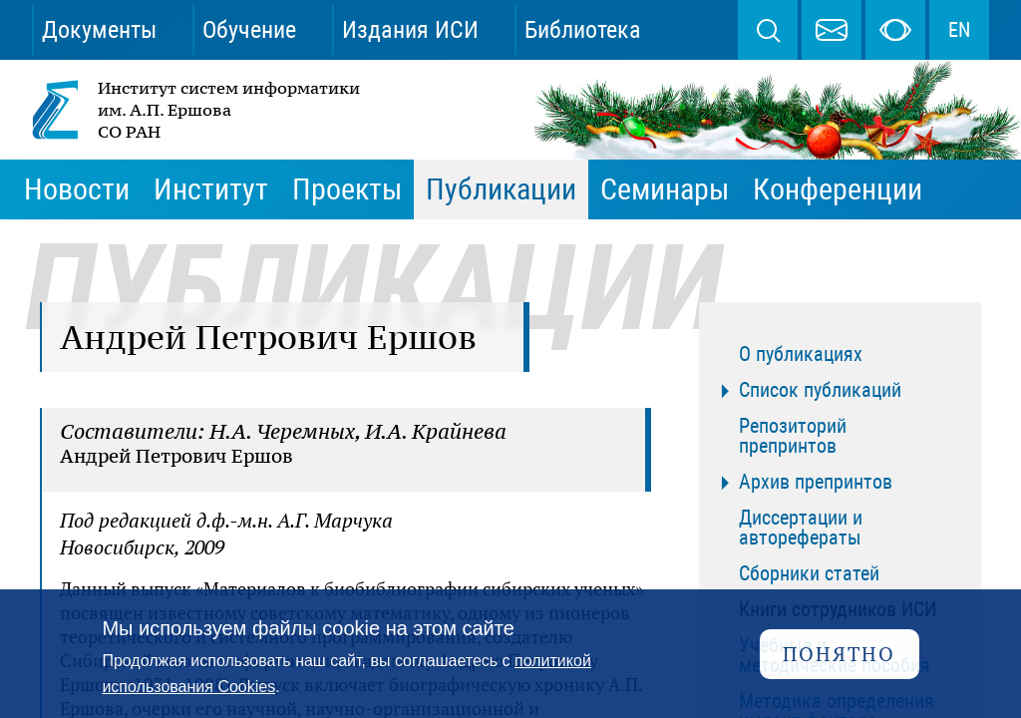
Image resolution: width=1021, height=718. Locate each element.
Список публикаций (820, 390)
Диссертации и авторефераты (800, 527)
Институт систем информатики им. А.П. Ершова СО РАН (197, 110)
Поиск (768, 30)
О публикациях (800, 354)
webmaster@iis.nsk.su (831, 30)
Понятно (839, 653)
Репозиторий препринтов (793, 436)
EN (959, 30)
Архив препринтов (815, 482)
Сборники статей (809, 573)
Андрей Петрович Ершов (176, 456)
